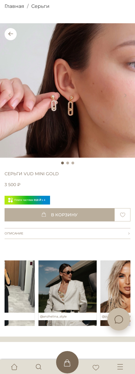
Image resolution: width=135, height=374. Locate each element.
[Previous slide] (9, 96)
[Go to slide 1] (62, 163)
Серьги (40, 6)
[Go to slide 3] (72, 163)
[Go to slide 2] (67, 163)
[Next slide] (125, 96)
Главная (14, 6)
